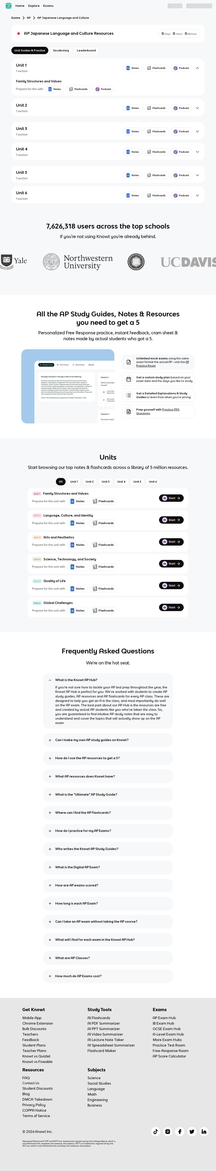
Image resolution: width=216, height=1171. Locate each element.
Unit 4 (121, 481)
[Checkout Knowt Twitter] (192, 1131)
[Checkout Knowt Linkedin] (204, 1131)
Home (19, 5)
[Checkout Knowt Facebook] (179, 1131)
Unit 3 (105, 481)
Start (171, 498)
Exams (48, 5)
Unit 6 (153, 481)
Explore (34, 5)
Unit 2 (90, 481)
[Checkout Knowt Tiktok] (155, 1131)
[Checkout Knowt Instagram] (167, 1131)
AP (29, 17)
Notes (77, 501)
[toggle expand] (50, 680)
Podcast (181, 68)
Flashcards (103, 501)
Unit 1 (74, 481)
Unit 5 (137, 481)
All (61, 481)
